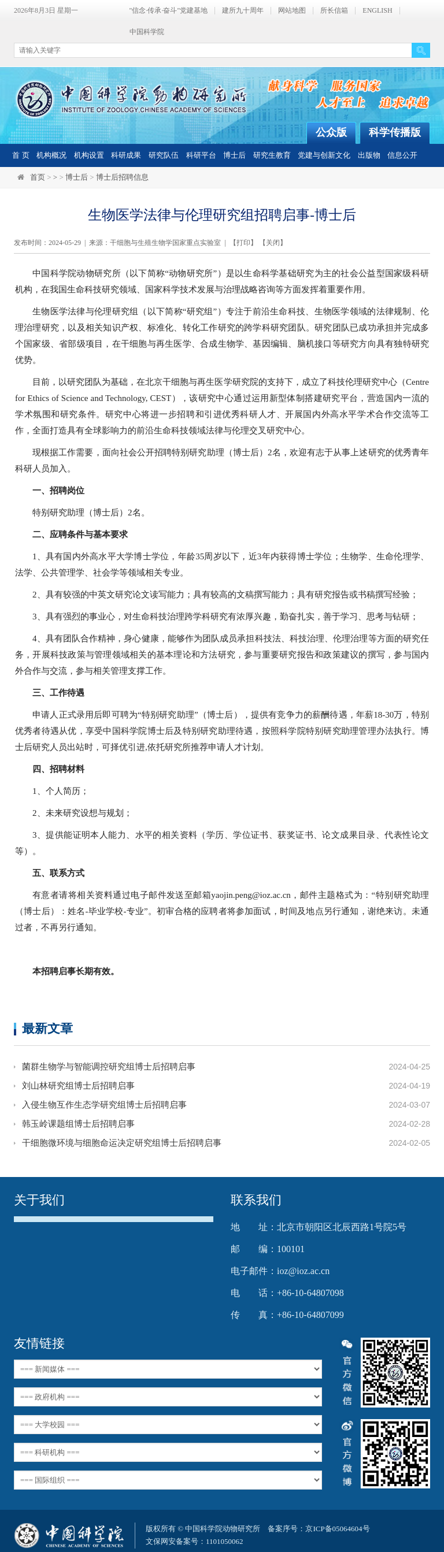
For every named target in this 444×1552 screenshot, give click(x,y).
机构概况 (51, 155)
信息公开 (402, 155)
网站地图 (292, 10)
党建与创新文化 (324, 155)
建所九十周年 (243, 10)
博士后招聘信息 (122, 177)
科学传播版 (395, 132)
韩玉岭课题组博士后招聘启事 (78, 1123)
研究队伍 (164, 155)
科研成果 (126, 155)
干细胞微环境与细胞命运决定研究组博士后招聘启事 (121, 1143)
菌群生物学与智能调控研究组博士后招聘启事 (108, 1066)
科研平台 (201, 155)
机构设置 (89, 155)
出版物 (369, 155)
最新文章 (47, 1028)
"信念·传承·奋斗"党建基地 (169, 10)
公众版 (331, 132)
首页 (37, 177)
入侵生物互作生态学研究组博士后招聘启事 (104, 1104)
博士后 (234, 155)
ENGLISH (377, 10)
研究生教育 (272, 155)
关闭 (273, 243)
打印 (243, 243)
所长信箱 (334, 10)
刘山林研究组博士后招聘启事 (78, 1085)
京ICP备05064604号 (337, 1528)
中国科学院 (147, 32)
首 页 (20, 155)
